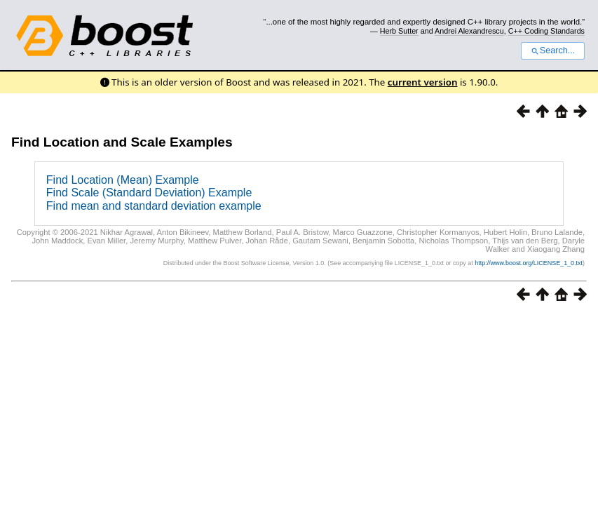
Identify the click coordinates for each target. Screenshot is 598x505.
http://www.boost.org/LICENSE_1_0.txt (529, 263)
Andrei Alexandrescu (469, 31)
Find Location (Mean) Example (122, 180)
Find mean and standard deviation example (153, 206)
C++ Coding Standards (546, 31)
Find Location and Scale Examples (122, 142)
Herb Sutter (399, 31)
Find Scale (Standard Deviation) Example (149, 192)
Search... (553, 50)
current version (423, 82)
